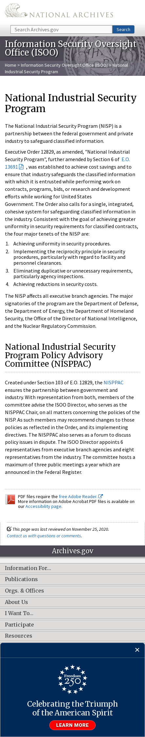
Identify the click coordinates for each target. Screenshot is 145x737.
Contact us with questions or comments (44, 536)
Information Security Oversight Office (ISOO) (64, 65)
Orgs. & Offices (24, 591)
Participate (19, 625)
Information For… (28, 568)
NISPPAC (113, 382)
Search (123, 29)
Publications (21, 579)
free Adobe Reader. (81, 496)
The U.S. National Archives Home (59, 12)
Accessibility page (43, 506)
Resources (18, 636)
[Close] (137, 650)
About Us (16, 602)
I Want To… (19, 613)
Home (10, 65)
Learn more (72, 725)
